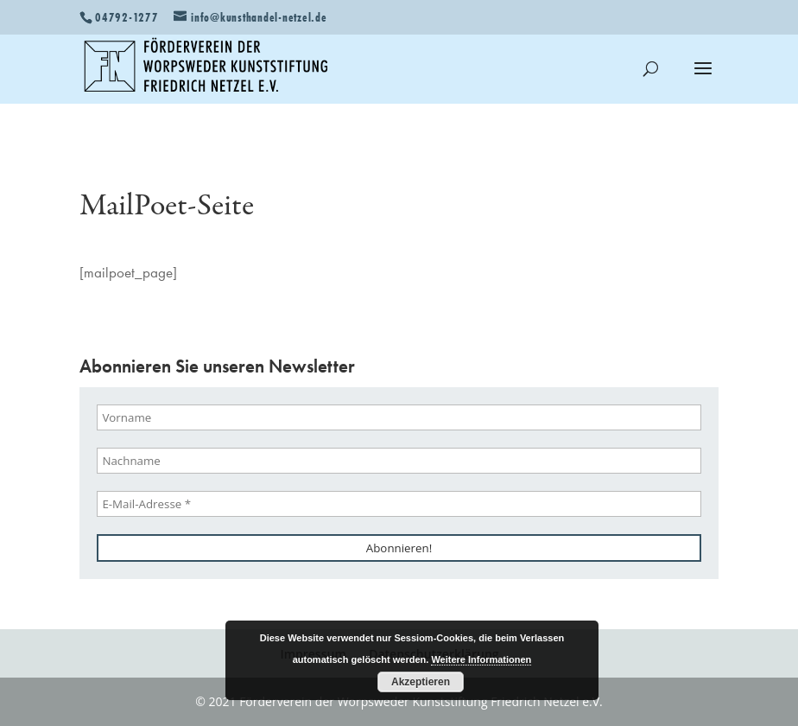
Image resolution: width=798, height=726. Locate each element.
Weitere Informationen (481, 659)
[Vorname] (398, 417)
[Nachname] (398, 461)
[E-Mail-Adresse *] (398, 504)
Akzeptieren (420, 682)
